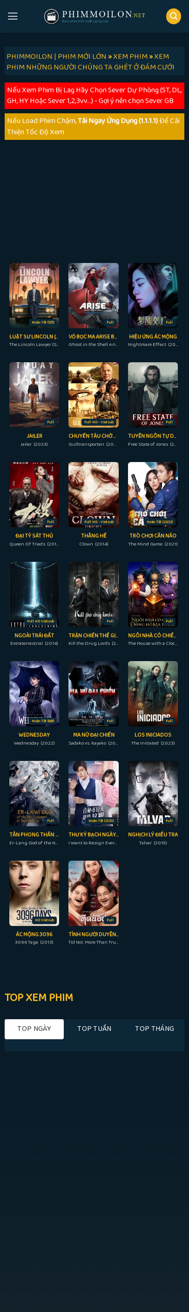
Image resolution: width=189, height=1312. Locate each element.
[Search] (174, 16)
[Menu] (13, 16)
